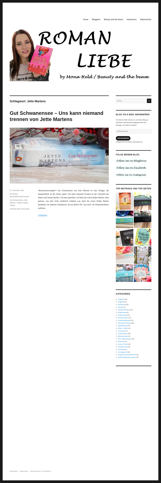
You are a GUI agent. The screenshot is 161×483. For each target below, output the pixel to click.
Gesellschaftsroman (124, 320)
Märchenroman (123, 336)
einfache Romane (123, 310)
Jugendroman (122, 326)
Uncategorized (123, 352)
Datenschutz (145, 19)
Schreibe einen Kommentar (20, 209)
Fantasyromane (123, 318)
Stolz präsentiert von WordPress (40, 471)
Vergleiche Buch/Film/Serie (127, 355)
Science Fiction (123, 344)
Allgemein (121, 299)
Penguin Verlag (22, 203)
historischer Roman (124, 323)
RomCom (121, 341)
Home (85, 19)
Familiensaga (122, 315)
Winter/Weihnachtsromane (19, 196)
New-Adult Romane (124, 339)
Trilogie (12, 205)
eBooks (120, 307)
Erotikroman (122, 312)
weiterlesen (42, 215)
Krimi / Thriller (123, 328)
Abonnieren (123, 138)
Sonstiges (121, 349)
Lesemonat (121, 331)
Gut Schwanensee (16, 200)
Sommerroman (123, 347)
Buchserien (14, 194)
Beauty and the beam (113, 19)
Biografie (121, 302)
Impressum (132, 19)
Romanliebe (14, 471)
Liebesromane (122, 333)
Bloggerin (96, 19)
